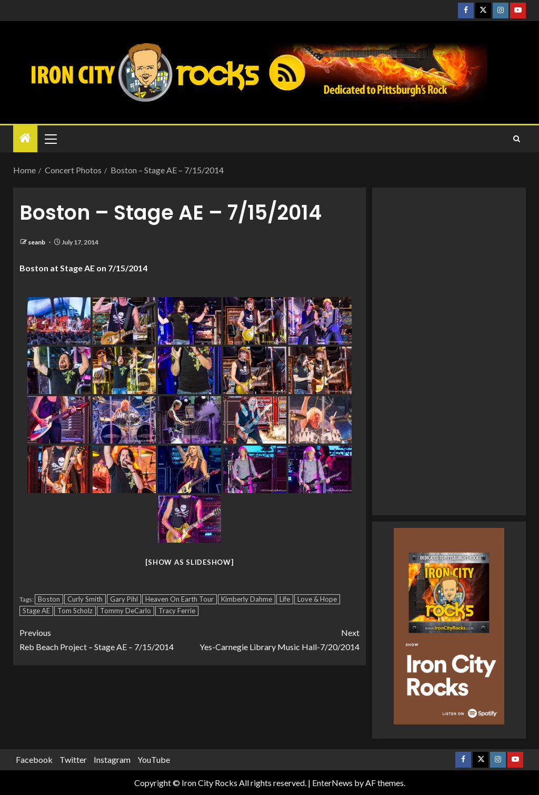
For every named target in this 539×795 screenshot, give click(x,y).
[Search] (516, 139)
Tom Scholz (75, 610)
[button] (50, 138)
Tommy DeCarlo (125, 610)
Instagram (112, 759)
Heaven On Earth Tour (179, 599)
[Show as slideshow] (189, 562)
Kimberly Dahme (246, 599)
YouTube (153, 759)
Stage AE (36, 610)
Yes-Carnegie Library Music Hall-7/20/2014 (274, 638)
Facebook (34, 759)
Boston (49, 599)
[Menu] (50, 138)
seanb (37, 242)
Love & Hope (317, 599)
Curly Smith (85, 599)
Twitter (73, 759)
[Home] (25, 138)
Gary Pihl (124, 599)
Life (285, 599)
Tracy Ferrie (176, 610)
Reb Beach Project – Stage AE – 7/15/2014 (104, 638)
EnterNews (332, 783)
